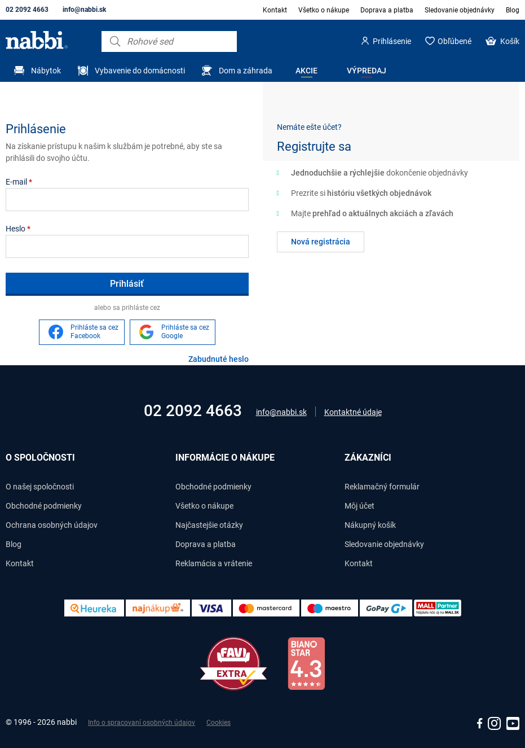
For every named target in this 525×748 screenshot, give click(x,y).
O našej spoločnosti (40, 486)
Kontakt (275, 10)
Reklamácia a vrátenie (213, 563)
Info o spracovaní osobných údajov (141, 723)
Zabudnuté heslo (218, 359)
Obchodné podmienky (44, 505)
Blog (512, 10)
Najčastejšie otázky (209, 525)
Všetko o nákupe (323, 10)
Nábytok (46, 70)
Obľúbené (454, 41)
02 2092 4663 (27, 10)
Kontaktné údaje (353, 412)
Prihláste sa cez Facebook (94, 331)
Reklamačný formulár (382, 486)
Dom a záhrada (245, 70)
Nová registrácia (320, 241)
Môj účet (359, 505)
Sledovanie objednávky (460, 10)
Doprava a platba (386, 10)
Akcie (306, 70)
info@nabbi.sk (84, 10)
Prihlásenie (392, 41)
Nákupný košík (370, 525)
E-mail (19, 181)
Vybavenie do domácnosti (140, 70)
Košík (509, 41)
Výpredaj (366, 70)
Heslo (18, 228)
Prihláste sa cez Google (185, 331)
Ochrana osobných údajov (52, 525)
